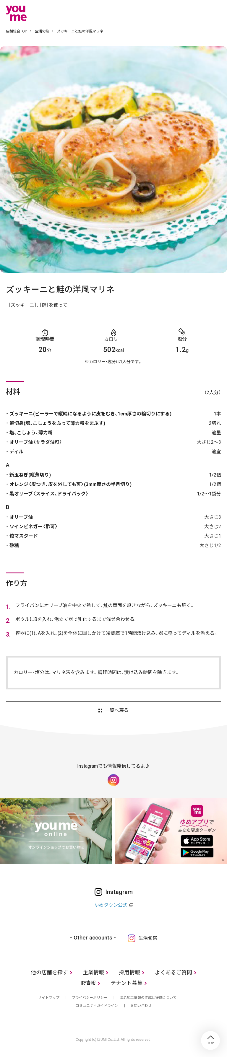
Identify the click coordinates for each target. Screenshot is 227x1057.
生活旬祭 (42, 31)
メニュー (217, 13)
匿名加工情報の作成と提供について (148, 998)
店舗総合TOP (16, 31)
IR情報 (88, 983)
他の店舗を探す (49, 972)
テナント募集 (126, 983)
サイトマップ (48, 998)
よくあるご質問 (173, 972)
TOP (210, 1040)
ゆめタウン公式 (110, 905)
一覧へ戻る (117, 710)
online (199, 13)
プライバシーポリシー (89, 998)
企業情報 (93, 972)
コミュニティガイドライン (97, 1006)
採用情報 (129, 972)
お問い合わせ (141, 1006)
